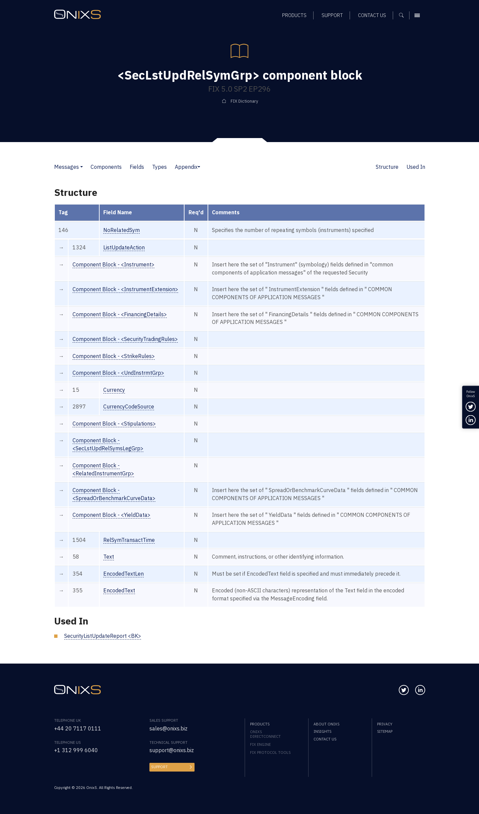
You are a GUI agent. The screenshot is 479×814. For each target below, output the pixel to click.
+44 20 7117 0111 (77, 728)
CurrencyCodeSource (128, 406)
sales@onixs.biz (168, 728)
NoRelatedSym (121, 230)
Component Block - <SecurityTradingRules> (125, 339)
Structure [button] (387, 166)
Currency (114, 389)
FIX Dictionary (244, 101)
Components (106, 166)
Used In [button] (415, 166)
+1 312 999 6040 (76, 750)
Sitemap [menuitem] (384, 731)
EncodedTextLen (123, 573)
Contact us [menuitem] (325, 739)
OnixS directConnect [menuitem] (265, 734)
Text (108, 556)
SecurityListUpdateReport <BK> (102, 635)
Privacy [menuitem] (384, 724)
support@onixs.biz (171, 750)
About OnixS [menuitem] (326, 724)
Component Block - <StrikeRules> (114, 356)
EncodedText (119, 590)
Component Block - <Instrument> (113, 264)
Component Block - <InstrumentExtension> (125, 289)
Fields (137, 166)
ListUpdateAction (124, 247)
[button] (81, 166)
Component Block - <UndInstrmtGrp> (118, 372)
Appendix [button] (186, 166)
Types (159, 166)
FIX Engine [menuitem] (260, 744)
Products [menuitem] (259, 724)
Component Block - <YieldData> (111, 514)
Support (159, 767)
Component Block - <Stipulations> (114, 423)
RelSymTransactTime (129, 540)
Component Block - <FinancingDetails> (120, 314)
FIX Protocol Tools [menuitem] (270, 752)
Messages (66, 166)
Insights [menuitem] (322, 731)
